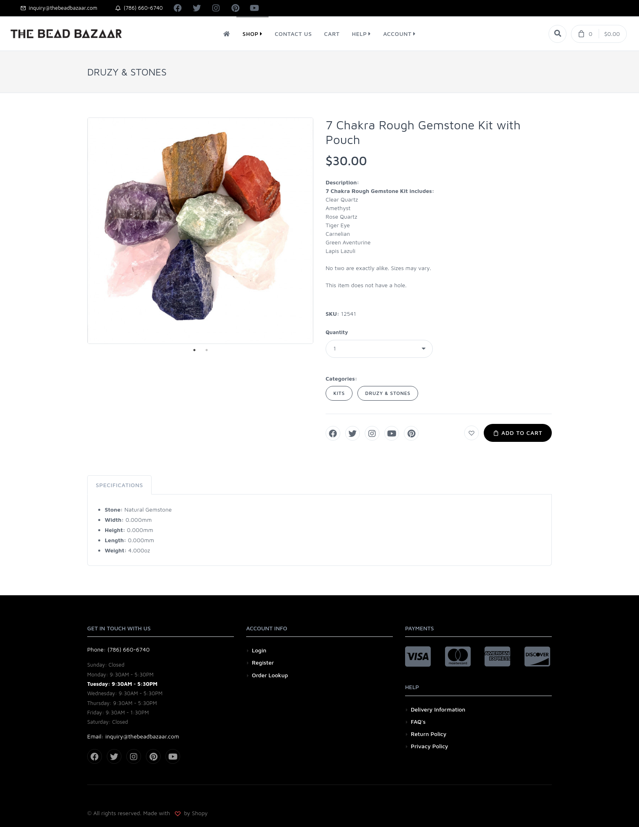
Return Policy (428, 733)
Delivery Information (438, 709)
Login (259, 650)
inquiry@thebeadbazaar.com (58, 7)
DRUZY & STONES (387, 393)
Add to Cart (517, 432)
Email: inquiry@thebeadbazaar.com (133, 736)
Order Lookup (270, 675)
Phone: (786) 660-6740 (118, 649)
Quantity (337, 332)
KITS (339, 393)
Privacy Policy (429, 746)
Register (263, 662)
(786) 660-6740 (139, 7)
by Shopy (195, 812)
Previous (81, 231)
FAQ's (418, 721)
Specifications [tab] (119, 484)
